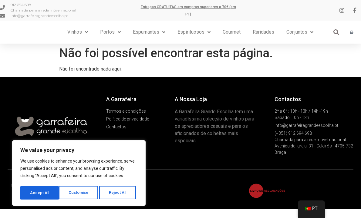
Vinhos (77, 32)
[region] (79, 174)
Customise (40, 192)
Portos (110, 32)
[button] (336, 32)
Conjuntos (299, 32)
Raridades (263, 32)
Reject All (80, 192)
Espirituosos (194, 32)
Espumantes (149, 32)
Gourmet (232, 32)
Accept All (119, 192)
